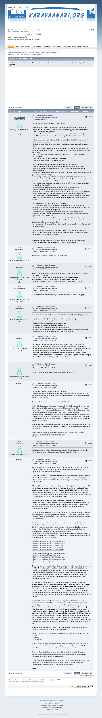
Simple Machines (59, 700)
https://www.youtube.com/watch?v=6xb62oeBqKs (48, 549)
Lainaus (90, 116)
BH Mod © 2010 (52, 711)
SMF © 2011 (50, 700)
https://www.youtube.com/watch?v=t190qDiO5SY (48, 545)
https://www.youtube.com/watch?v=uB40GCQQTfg (48, 541)
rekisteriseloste (51, 3)
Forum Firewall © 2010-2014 (55, 707)
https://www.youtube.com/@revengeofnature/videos (48, 435)
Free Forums (55, 703)
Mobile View (60, 705)
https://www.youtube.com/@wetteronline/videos (47, 562)
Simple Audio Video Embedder (48, 705)
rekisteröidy (36, 30)
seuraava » (90, 105)
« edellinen (83, 105)
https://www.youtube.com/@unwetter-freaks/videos (48, 560)
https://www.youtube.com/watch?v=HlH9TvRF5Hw (48, 543)
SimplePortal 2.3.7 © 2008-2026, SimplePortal (52, 702)
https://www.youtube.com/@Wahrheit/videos (46, 556)
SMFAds (47, 703)
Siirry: (72, 686)
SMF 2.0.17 (43, 700)
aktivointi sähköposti (17, 31)
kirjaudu (29, 30)
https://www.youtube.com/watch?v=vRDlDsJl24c (47, 547)
